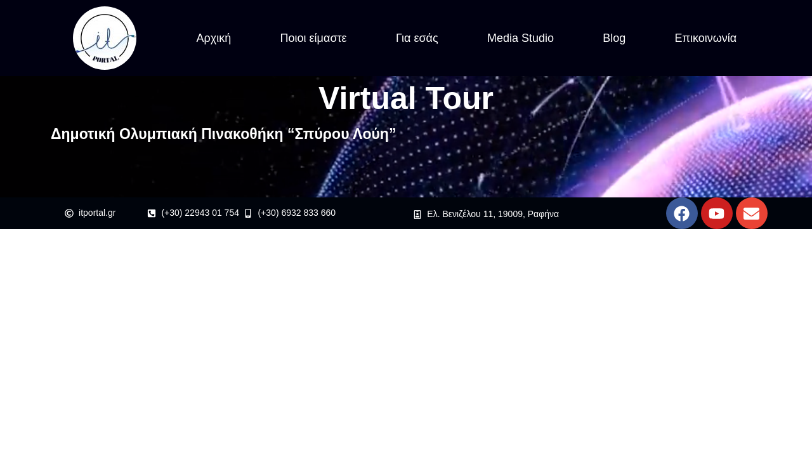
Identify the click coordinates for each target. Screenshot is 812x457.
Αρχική (214, 38)
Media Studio (520, 38)
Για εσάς (417, 38)
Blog (614, 38)
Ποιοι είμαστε (313, 38)
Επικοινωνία (706, 38)
